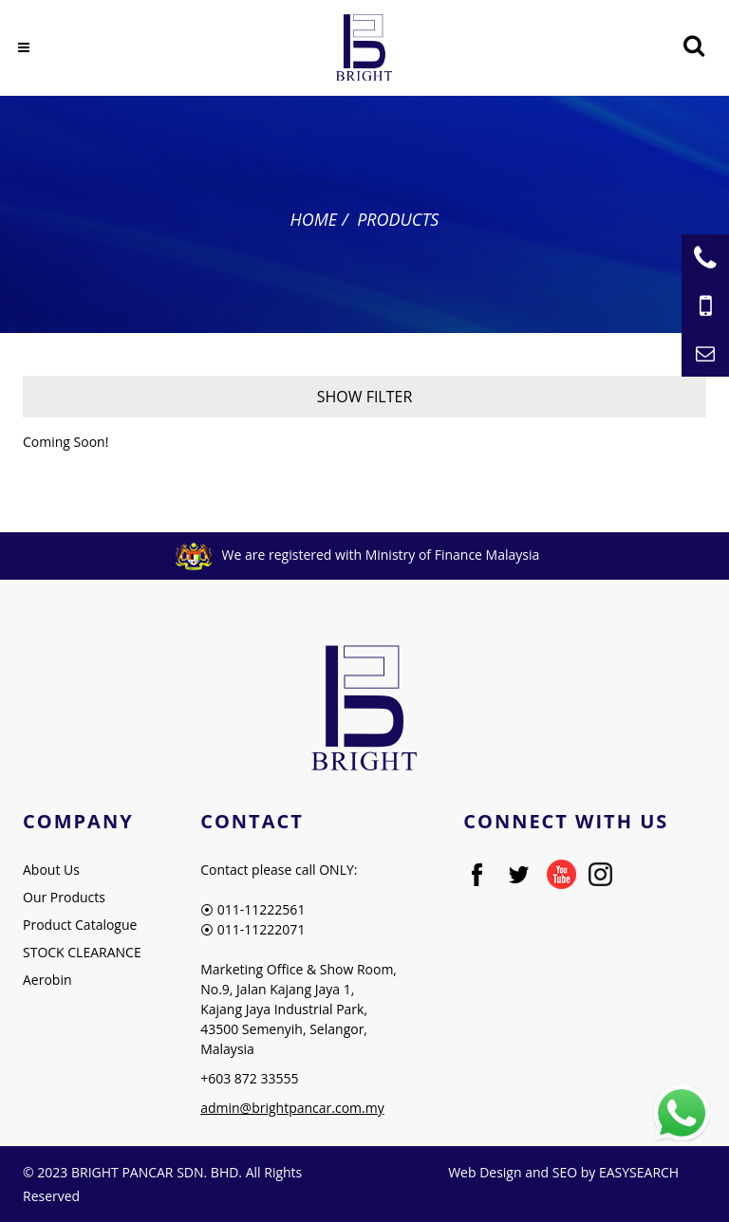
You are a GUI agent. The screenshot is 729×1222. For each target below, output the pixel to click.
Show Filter (365, 396)
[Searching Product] (693, 46)
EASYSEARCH (639, 1172)
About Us (51, 870)
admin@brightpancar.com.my (292, 1108)
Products (398, 219)
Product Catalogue (80, 925)
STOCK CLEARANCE (82, 952)
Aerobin (47, 980)
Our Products (64, 897)
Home (314, 219)
